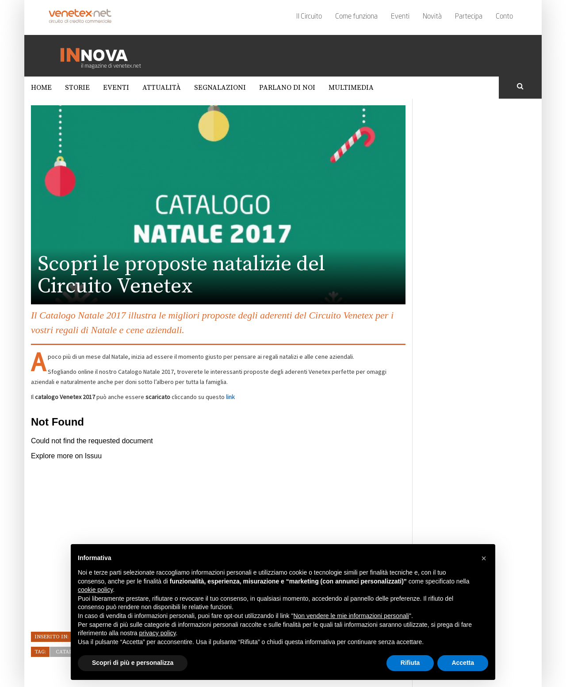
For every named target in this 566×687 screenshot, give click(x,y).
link (230, 397)
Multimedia (351, 87)
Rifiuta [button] (410, 662)
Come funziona (356, 16)
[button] (484, 558)
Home (41, 87)
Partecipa (468, 16)
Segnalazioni (220, 87)
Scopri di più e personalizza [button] (132, 662)
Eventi (400, 16)
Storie (77, 87)
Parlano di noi (287, 87)
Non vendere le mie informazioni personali (351, 615)
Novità (432, 16)
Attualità (161, 87)
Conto (504, 16)
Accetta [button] (462, 662)
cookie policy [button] (95, 589)
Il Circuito (309, 16)
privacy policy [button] (157, 633)
